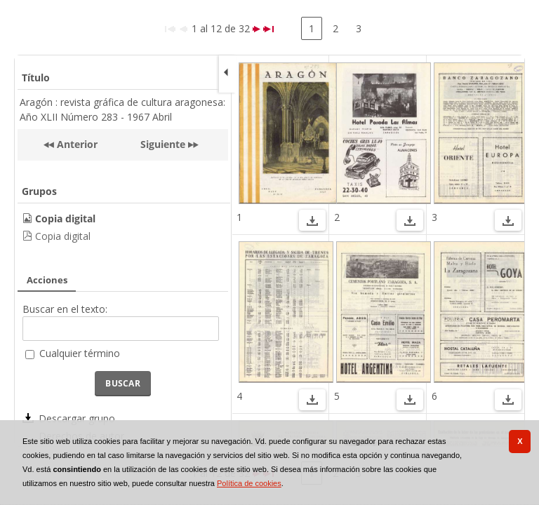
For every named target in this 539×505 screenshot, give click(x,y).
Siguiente (163, 144)
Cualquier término (79, 353)
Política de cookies (249, 483)
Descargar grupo (77, 418)
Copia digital (63, 236)
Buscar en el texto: (64, 309)
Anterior (76, 144)
